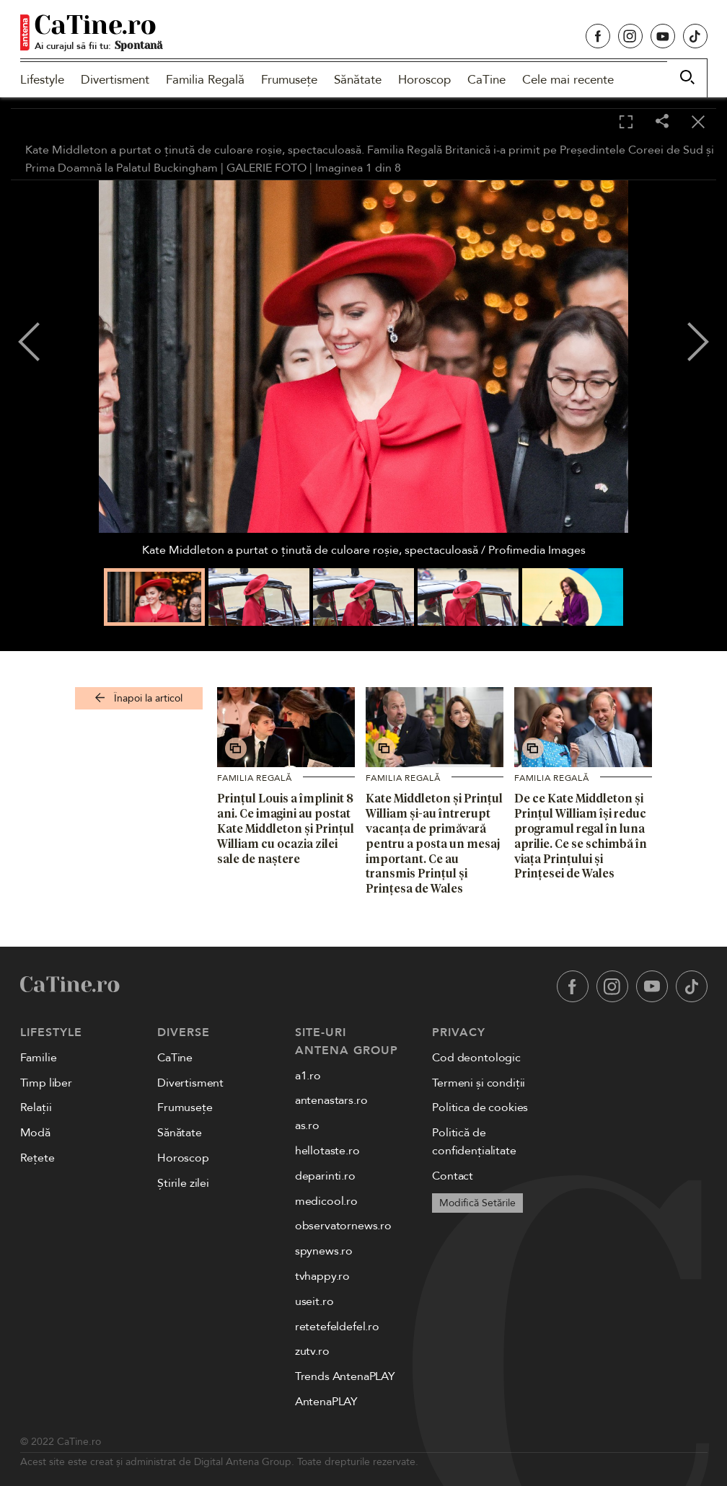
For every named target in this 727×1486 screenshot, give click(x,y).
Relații (36, 1107)
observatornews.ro (343, 1226)
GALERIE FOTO (266, 168)
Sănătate (358, 79)
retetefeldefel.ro (337, 1327)
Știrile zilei (183, 1183)
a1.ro (308, 1076)
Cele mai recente (568, 79)
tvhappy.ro (322, 1276)
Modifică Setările (477, 1203)
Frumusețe (289, 79)
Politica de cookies (480, 1107)
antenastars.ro (331, 1100)
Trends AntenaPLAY (345, 1376)
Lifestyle (42, 79)
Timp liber (46, 1083)
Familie (38, 1058)
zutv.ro (312, 1351)
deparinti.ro (325, 1176)
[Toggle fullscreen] (626, 122)
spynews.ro (324, 1251)
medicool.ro (326, 1201)
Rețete (37, 1158)
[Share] (662, 122)
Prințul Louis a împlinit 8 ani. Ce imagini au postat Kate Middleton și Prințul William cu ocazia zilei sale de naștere (285, 828)
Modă (35, 1133)
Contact (452, 1176)
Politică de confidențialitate (474, 1142)
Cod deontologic (476, 1058)
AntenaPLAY (326, 1402)
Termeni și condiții (478, 1083)
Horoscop (424, 79)
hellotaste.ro (327, 1151)
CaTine (486, 79)
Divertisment (115, 79)
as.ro (307, 1125)
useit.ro (314, 1301)
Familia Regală (205, 79)
